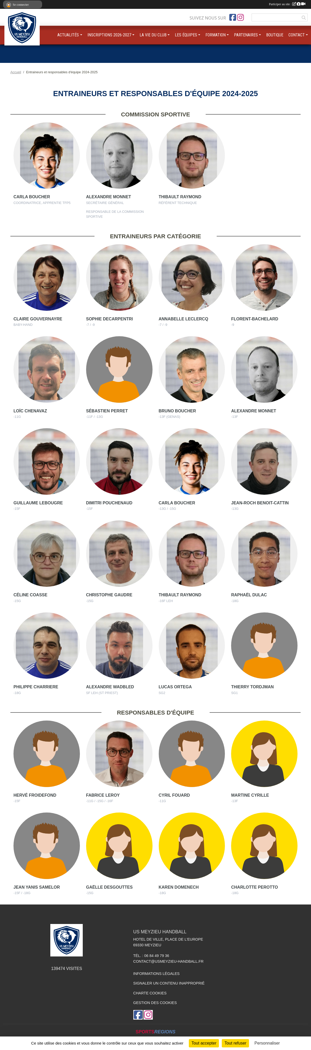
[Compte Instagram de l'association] (240, 17)
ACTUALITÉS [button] (68, 34)
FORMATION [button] (215, 34)
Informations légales (156, 974)
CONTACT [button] (296, 34)
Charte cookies (150, 993)
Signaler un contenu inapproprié (169, 983)
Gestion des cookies (155, 1003)
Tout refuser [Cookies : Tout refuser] (235, 1043)
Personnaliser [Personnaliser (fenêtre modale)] (267, 1043)
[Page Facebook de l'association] (232, 17)
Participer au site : (287, 4)
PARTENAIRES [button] (246, 34)
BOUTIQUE (274, 34)
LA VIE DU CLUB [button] (153, 34)
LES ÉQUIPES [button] (186, 34)
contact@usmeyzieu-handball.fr (168, 961)
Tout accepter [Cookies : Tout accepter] (203, 1043)
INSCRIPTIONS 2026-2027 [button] (109, 34)
